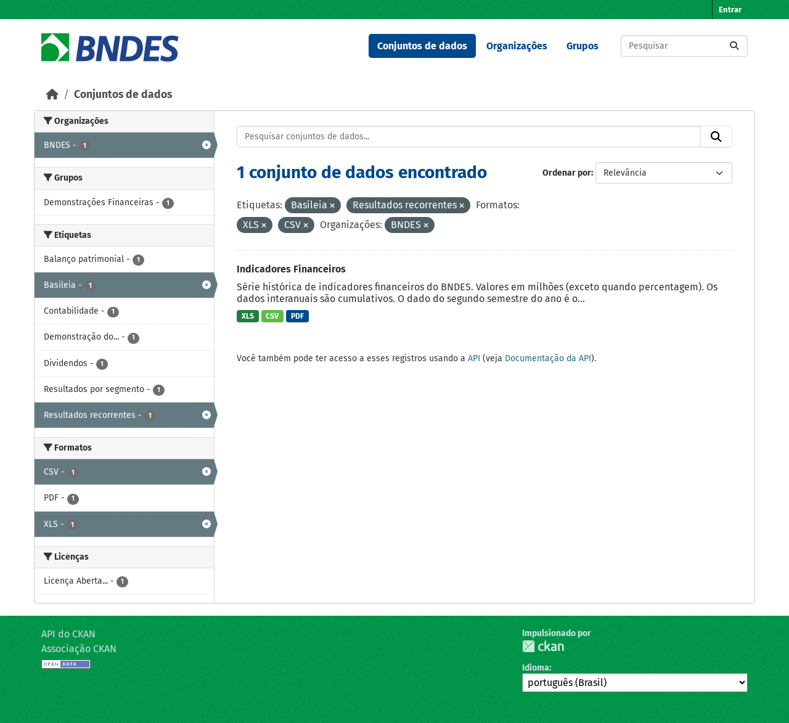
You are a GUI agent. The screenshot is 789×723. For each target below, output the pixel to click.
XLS (248, 316)
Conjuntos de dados (422, 46)
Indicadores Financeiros (291, 269)
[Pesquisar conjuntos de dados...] (684, 46)
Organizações (516, 46)
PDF (297, 316)
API (474, 358)
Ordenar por (566, 173)
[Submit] (734, 46)
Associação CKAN (79, 649)
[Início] (52, 94)
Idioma (535, 668)
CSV (272, 316)
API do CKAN (68, 634)
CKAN (543, 646)
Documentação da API (548, 358)
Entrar (730, 9)
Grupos (582, 46)
